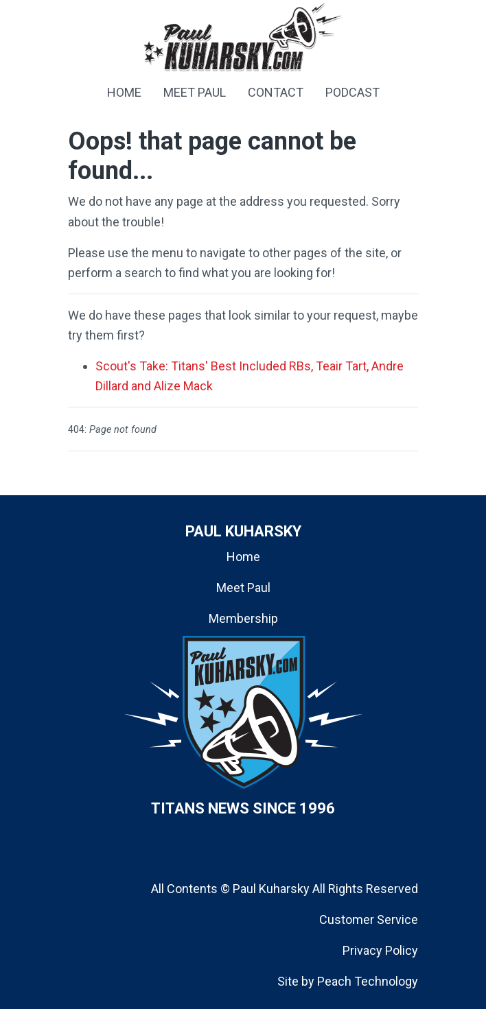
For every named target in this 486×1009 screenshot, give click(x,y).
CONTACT (275, 92)
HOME (124, 92)
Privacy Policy (380, 950)
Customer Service (368, 919)
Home (243, 556)
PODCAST (352, 92)
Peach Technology (367, 981)
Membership (243, 618)
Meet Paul (243, 587)
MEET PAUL (194, 92)
